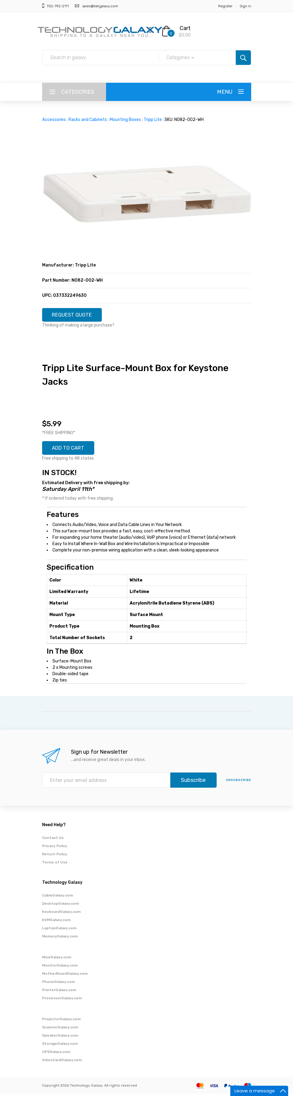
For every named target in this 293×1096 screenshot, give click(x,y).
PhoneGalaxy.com (58, 984)
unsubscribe (238, 782)
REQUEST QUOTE (74, 315)
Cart (185, 28)
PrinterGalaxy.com (59, 992)
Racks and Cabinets (87, 119)
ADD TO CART (70, 449)
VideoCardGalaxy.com (62, 1062)
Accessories (54, 119)
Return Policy (54, 856)
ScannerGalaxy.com (60, 1029)
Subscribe (193, 782)
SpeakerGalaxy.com (60, 1037)
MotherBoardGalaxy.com (65, 976)
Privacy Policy (54, 848)
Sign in (245, 6)
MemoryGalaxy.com (60, 938)
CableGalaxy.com (57, 897)
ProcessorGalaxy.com (62, 1000)
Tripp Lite (153, 119)
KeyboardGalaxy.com (61, 914)
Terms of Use (55, 864)
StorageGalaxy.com (60, 1046)
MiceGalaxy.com (56, 959)
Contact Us (53, 840)
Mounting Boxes (125, 119)
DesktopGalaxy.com (60, 905)
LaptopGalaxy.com (59, 930)
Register (225, 6)
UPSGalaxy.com (56, 1054)
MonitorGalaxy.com (60, 967)
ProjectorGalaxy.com (61, 1021)
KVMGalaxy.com (56, 922)
